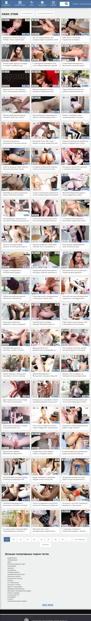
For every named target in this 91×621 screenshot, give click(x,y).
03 (20, 539)
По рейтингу (27, 13)
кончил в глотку (14, 585)
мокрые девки (13, 572)
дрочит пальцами (14, 587)
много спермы (13, 593)
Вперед (45, 545)
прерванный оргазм (15, 589)
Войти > (76, 4)
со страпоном (13, 583)
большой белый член (16, 564)
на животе (11, 570)
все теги (47, 604)
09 (62, 539)
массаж (10, 568)
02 (14, 539)
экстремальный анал (16, 574)
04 (27, 539)
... (69, 539)
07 (48, 539)
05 (34, 539)
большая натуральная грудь (19, 591)
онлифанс (11, 597)
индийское (12, 558)
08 (55, 539)
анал (9, 562)
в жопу (10, 599)
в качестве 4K (13, 595)
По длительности (45, 13)
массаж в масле (14, 576)
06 (42, 539)
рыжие (10, 580)
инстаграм (11, 566)
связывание (12, 560)
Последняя (80, 539)
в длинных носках (14, 578)
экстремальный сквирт (17, 601)
